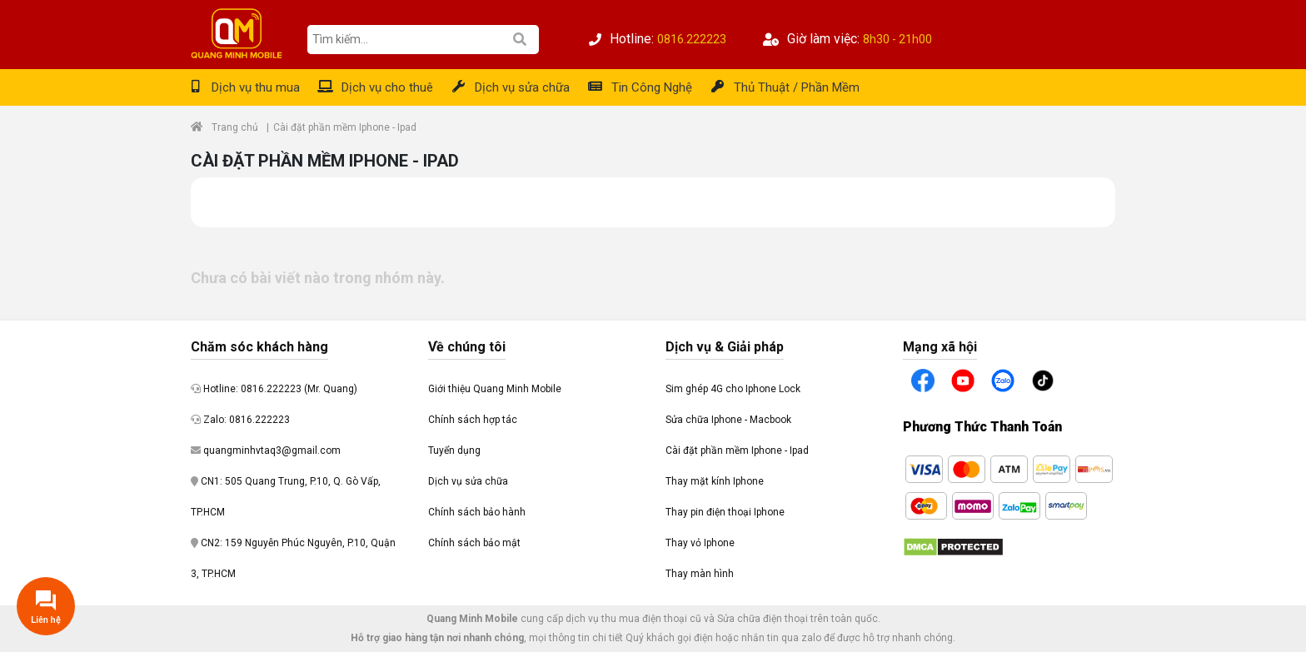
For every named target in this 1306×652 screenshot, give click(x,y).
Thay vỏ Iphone (700, 543)
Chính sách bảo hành (477, 512)
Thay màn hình (699, 574)
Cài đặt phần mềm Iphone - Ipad (737, 450)
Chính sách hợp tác (472, 420)
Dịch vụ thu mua (256, 87)
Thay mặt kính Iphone (714, 481)
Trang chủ (235, 127)
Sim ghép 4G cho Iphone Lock (732, 389)
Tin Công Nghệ (651, 87)
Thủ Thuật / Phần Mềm (797, 87)
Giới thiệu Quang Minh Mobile (494, 389)
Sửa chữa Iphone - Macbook (728, 420)
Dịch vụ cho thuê (387, 87)
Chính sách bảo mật (474, 543)
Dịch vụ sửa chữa (522, 87)
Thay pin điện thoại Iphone (725, 512)
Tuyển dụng (454, 450)
